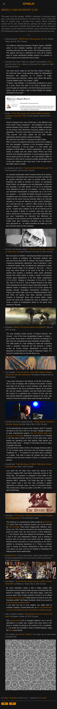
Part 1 (50, 62)
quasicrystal (14, 620)
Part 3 (39, 64)
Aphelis (28, 3)
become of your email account (17, 602)
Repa (11, 630)
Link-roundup (42, 698)
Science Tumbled (24, 634)
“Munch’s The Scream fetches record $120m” (29, 327)
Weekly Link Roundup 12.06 (19, 9)
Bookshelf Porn (10, 555)
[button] (4, 4)
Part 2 (19, 64)
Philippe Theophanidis (10, 698)
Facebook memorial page (15, 598)
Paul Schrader (14, 527)
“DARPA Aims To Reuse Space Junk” (31, 39)
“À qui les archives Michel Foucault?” (36, 168)
